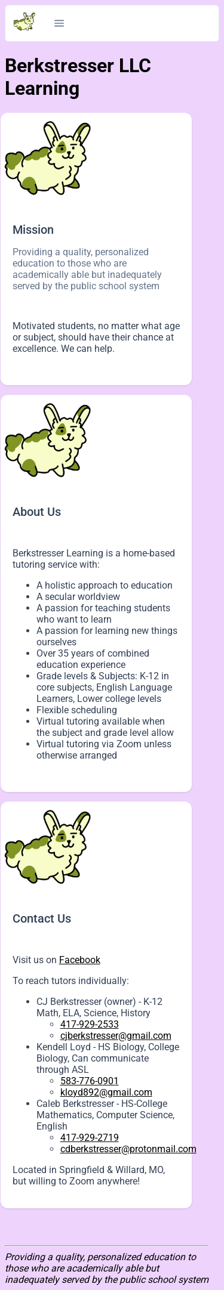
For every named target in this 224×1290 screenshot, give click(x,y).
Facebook (79, 960)
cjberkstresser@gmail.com (115, 1035)
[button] (59, 23)
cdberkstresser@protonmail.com (128, 1149)
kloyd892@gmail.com (106, 1092)
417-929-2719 (89, 1137)
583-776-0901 (89, 1081)
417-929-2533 (89, 1024)
